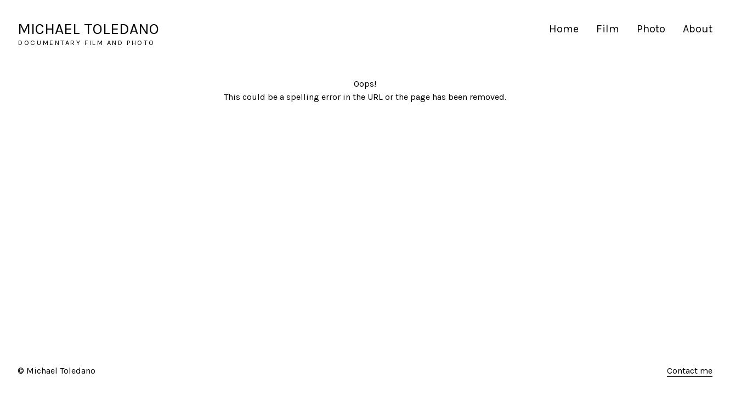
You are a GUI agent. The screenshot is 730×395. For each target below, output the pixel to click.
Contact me (689, 370)
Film (607, 28)
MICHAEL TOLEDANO (88, 29)
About (697, 28)
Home (564, 28)
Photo (651, 28)
